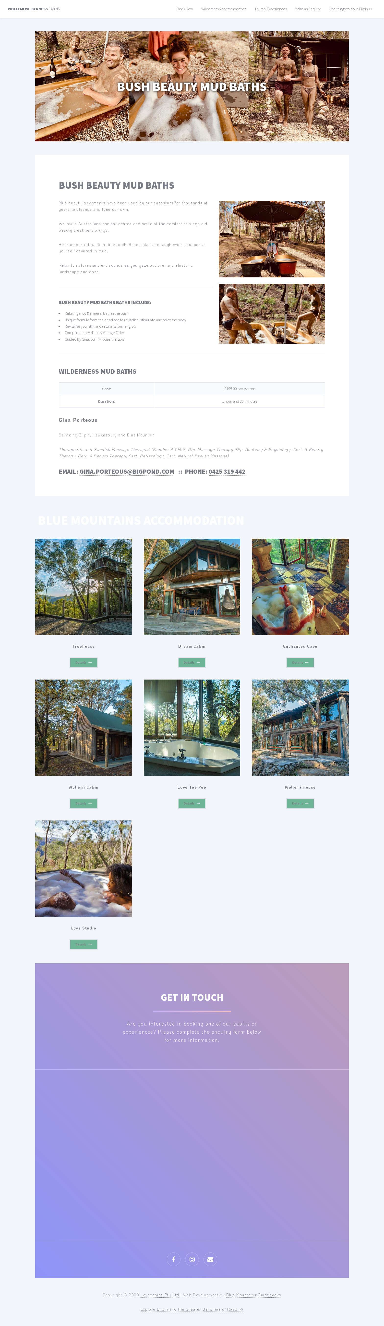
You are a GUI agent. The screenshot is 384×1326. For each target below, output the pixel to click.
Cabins (34, 8)
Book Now (185, 8)
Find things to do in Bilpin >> (350, 8)
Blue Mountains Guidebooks (253, 1294)
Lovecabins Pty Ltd (160, 1294)
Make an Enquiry (308, 8)
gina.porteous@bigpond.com (127, 471)
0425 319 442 (227, 471)
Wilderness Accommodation (223, 8)
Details (80, 662)
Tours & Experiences (270, 8)
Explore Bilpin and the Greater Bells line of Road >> (192, 1309)
